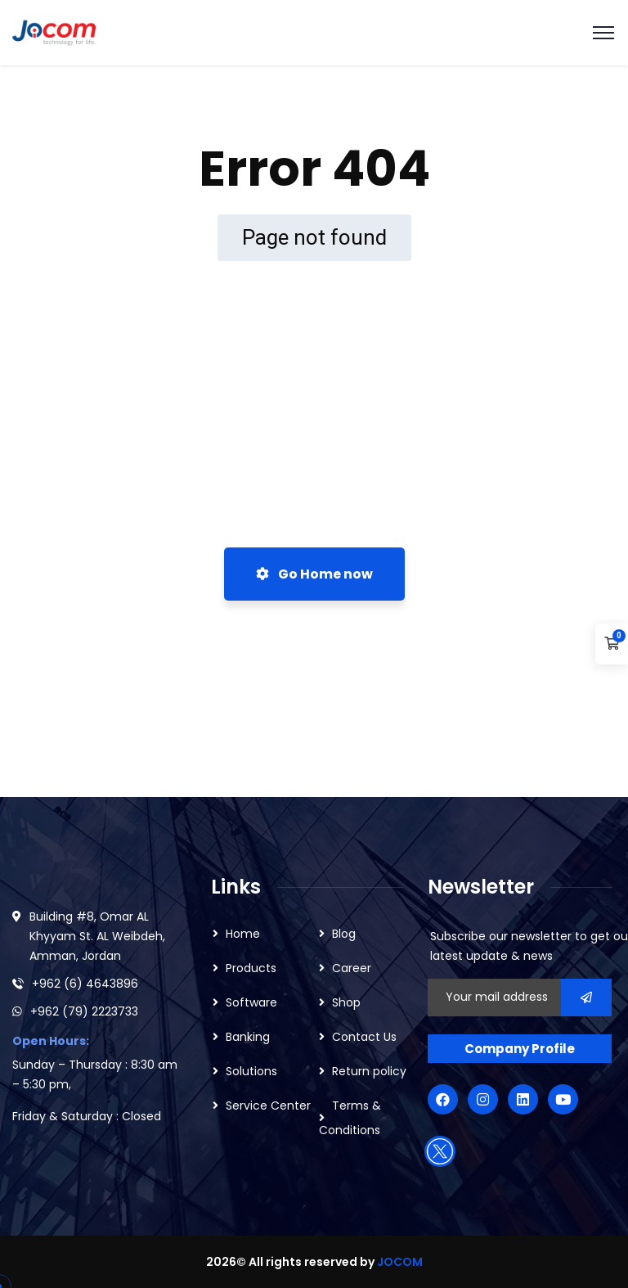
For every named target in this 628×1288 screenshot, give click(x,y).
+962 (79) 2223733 (84, 1011)
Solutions (251, 1071)
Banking (248, 1037)
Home (243, 933)
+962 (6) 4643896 (85, 983)
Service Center (268, 1105)
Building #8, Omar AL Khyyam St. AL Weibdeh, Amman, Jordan (97, 936)
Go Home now (314, 574)
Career (351, 968)
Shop (346, 1002)
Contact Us (364, 1037)
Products (251, 968)
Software (251, 1002)
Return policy (369, 1071)
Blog (344, 933)
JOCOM (400, 1262)
